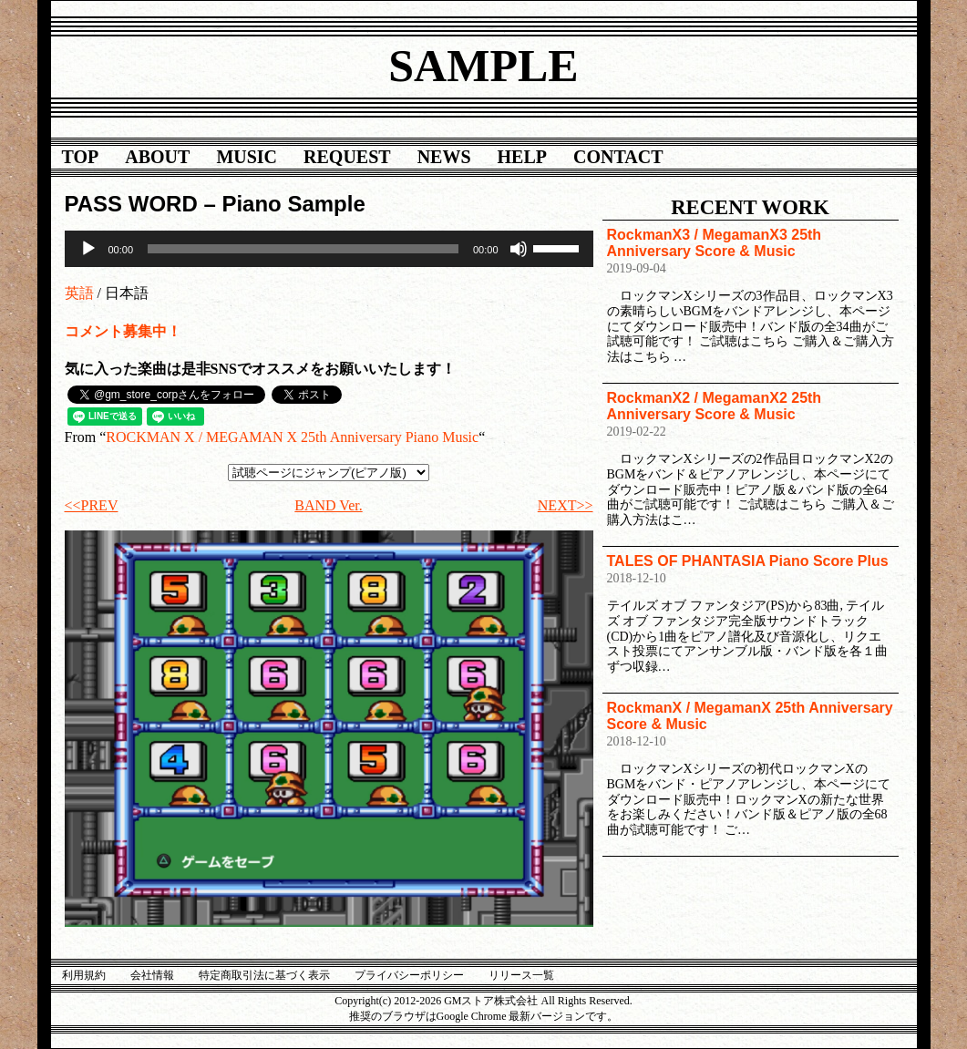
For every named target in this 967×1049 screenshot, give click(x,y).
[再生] (88, 249)
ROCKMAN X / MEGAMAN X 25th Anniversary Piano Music (292, 437)
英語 (79, 293)
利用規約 (84, 975)
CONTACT (618, 157)
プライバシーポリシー (409, 975)
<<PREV (91, 505)
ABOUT (157, 157)
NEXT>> (565, 505)
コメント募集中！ (123, 331)
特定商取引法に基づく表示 (264, 975)
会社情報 (152, 975)
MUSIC (246, 157)
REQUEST (347, 157)
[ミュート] (518, 249)
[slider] (303, 248)
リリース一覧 (521, 975)
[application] (329, 249)
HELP (522, 157)
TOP (80, 157)
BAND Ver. (328, 505)
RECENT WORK (750, 207)
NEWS (444, 157)
